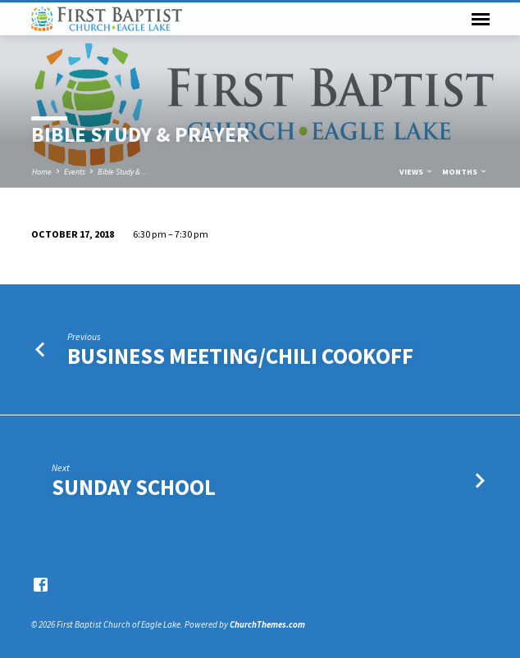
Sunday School (134, 487)
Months (465, 171)
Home (42, 171)
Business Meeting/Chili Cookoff (240, 356)
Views (416, 171)
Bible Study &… (123, 171)
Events (74, 171)
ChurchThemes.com (267, 624)
